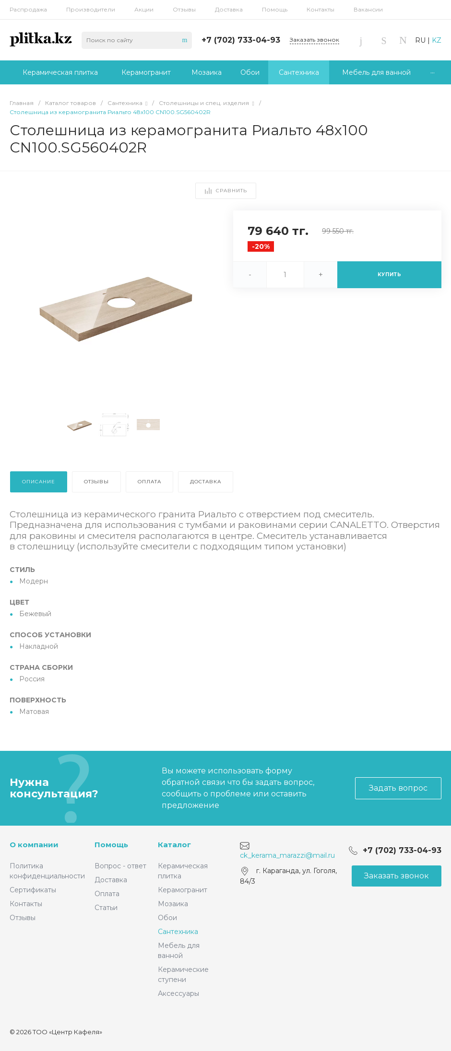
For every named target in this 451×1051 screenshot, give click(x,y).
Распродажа (28, 9)
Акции (144, 9)
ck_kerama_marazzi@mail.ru (287, 855)
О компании (34, 844)
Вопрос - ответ (120, 866)
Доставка (229, 9)
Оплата (107, 893)
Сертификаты (33, 890)
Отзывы (184, 9)
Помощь (274, 9)
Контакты (320, 9)
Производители (90, 9)
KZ (436, 40)
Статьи (106, 907)
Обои (167, 917)
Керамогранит (182, 890)
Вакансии (368, 9)
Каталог (174, 844)
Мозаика (173, 903)
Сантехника (178, 931)
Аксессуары (178, 993)
